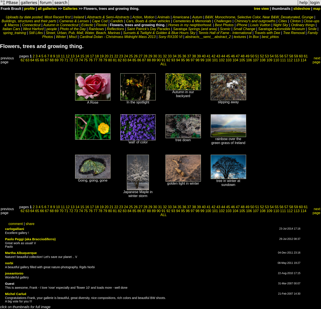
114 (303, 60)
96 (188, 60)
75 (86, 60)
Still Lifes (36, 33)
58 (291, 56)
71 (66, 60)
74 (81, 60)
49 (247, 56)
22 (116, 56)
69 (57, 60)
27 (141, 56)
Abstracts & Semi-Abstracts (108, 17)
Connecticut (31, 25)
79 (105, 60)
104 (235, 60)
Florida (101, 25)
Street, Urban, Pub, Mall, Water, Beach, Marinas (83, 33)
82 (120, 60)
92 (168, 60)
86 (139, 60)
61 (306, 56)
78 (100, 60)
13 (72, 56)
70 (62, 60)
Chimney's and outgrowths (254, 21)
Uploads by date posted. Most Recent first (38, 17)
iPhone (241, 25)
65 (37, 60)
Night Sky (280, 25)
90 (159, 60)
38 (194, 56)
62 (23, 60)
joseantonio (14, 273)
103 (229, 60)
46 (233, 56)
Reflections (116, 29)
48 (243, 56)
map (316, 8)
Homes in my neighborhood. (190, 25)
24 (126, 56)
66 (42, 60)
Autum (197, 17)
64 (32, 60)
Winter (61, 37)
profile (29, 8)
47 (238, 56)
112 (290, 60)
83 (125, 60)
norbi (9, 263)
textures (240, 37)
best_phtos (270, 37)
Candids (116, 21)
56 (281, 56)
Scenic (225, 29)
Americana (181, 17)
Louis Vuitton (260, 25)
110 (276, 60)
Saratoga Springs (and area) (195, 29)
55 (277, 56)
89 (154, 60)
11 (63, 56)
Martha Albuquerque (21, 253)
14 (77, 56)
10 (58, 56)
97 (193, 60)
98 (198, 60)
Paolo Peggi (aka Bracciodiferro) (30, 239)
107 (256, 60)
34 (175, 56)
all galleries (47, 8)
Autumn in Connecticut (60, 25)
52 (262, 56)
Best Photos (224, 25)
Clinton (295, 21)
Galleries (70, 8)
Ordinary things (303, 25)
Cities (282, 21)
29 (150, 56)
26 (136, 56)
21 (111, 56)
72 (71, 60)
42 (214, 56)
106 (249, 60)
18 (97, 56)
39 (199, 56)
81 (115, 60)
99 (202, 60)
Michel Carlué (15, 294)
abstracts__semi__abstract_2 (208, 37)
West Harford (33, 29)
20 (107, 56)
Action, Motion (143, 17)
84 (129, 60)
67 (47, 60)
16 (87, 56)
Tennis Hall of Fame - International (225, 33)
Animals (163, 17)
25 (131, 56)
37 (189, 56)
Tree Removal (294, 33)
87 (144, 60)
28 (145, 56)
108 (263, 60)
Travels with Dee (267, 33)
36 (184, 56)
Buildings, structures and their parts (29, 21)
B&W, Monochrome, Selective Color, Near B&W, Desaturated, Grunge (259, 17)
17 (92, 56)
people (52, 29)
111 (283, 60)
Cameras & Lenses (74, 21)
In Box (254, 37)
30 (155, 56)
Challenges (222, 21)
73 (76, 60)
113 (297, 60)
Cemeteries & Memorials (192, 21)
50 (252, 56)
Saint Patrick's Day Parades (148, 29)
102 (222, 60)
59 (296, 56)
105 (242, 60)
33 (170, 56)
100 (208, 60)
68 (52, 60)
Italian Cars (11, 29)
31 (160, 56)
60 (301, 56)
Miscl (73, 37)
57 (286, 56)
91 (164, 60)
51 (257, 56)
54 (272, 56)
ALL (163, 64)
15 (82, 56)
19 (102, 56)
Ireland (78, 17)
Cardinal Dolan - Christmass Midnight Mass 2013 (118, 37)
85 (134, 60)
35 (179, 56)
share (30, 224)
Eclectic (87, 25)
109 (269, 60)
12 (68, 56)
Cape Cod (99, 21)
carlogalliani (14, 229)
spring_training (14, 33)
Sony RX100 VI (170, 37)
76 (91, 60)
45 (228, 56)
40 (204, 56)
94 (178, 60)
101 (215, 60)
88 (149, 60)
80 (110, 60)
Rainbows (96, 29)
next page (316, 60)
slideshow (301, 8)
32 (165, 56)
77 (95, 60)
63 (27, 60)
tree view (261, 8)
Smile (312, 29)
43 (218, 56)
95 (183, 60)
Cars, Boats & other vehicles (148, 21)
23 (121, 56)
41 (209, 56)
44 (223, 56)
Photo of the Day (73, 29)
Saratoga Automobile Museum (281, 29)
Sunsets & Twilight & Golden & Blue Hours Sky (159, 33)
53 (267, 56)
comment (16, 224)
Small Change (244, 29)
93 (173, 60)
